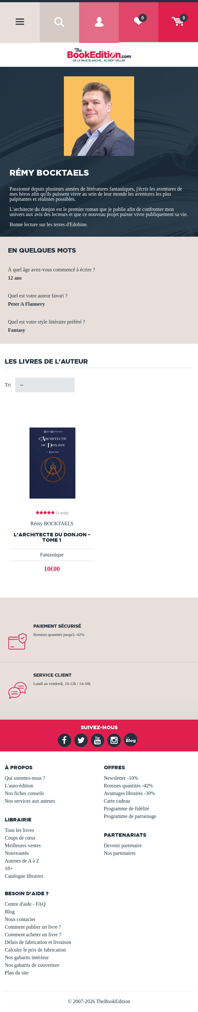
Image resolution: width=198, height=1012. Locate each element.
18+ (9, 868)
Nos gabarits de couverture (32, 965)
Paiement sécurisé (57, 626)
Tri (8, 384)
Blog (10, 911)
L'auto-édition (19, 785)
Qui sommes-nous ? (25, 778)
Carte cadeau (117, 801)
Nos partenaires (120, 853)
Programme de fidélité (126, 808)
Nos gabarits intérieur (27, 957)
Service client (52, 675)
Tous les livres (19, 830)
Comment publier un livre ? (33, 927)
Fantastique (52, 554)
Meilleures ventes (23, 845)
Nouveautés (17, 853)
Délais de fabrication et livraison (38, 942)
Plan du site (17, 972)
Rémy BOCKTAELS (52, 523)
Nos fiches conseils (24, 793)
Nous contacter (20, 919)
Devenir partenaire (123, 845)
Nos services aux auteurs (30, 801)
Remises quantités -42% (128, 785)
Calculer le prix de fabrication (35, 950)
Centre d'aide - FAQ (25, 904)
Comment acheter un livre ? (33, 934)
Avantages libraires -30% (129, 793)
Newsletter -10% (121, 778)
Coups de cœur (20, 838)
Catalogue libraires (24, 876)
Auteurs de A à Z (22, 860)
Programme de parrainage (130, 816)
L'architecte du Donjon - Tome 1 (52, 537)
